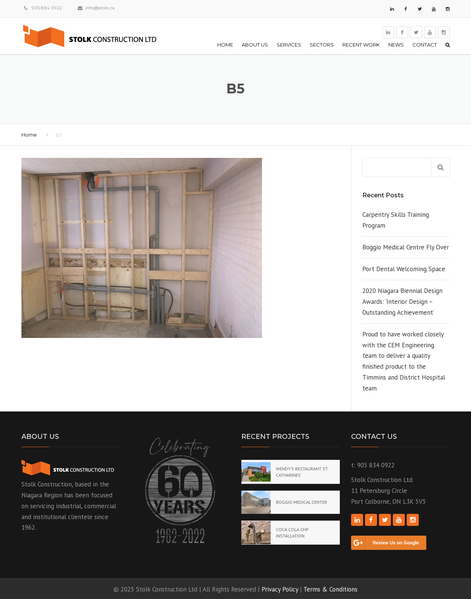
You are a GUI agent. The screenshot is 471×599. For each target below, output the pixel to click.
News (396, 45)
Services (289, 45)
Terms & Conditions (330, 589)
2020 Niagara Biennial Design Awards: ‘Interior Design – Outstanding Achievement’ (402, 302)
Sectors (322, 45)
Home (225, 45)
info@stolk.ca (100, 8)
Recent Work (361, 45)
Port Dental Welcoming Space (403, 269)
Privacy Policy (280, 589)
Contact (424, 45)
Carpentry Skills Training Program (395, 220)
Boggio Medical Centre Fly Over (405, 247)
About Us (255, 45)
